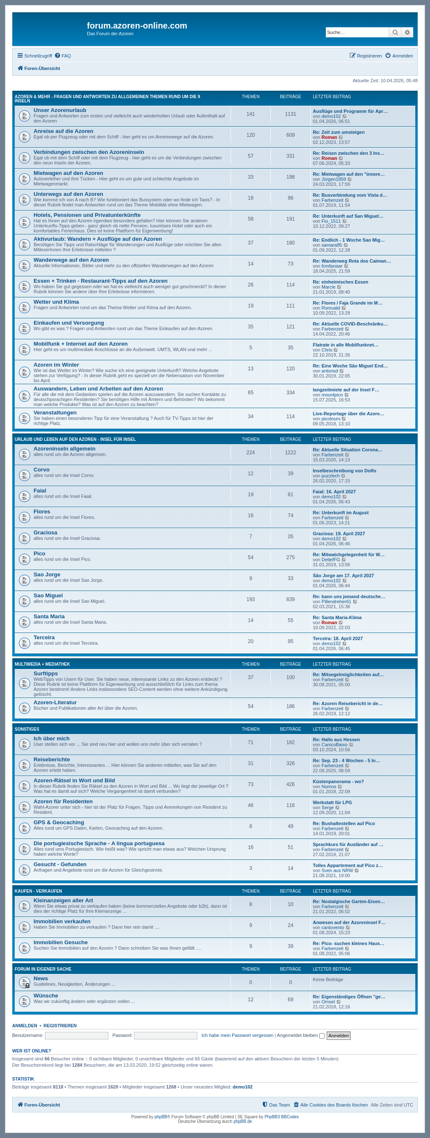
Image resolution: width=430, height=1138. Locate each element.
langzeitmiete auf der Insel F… (346, 389)
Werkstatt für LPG (332, 802)
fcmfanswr (332, 265)
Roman (329, 137)
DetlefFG (331, 559)
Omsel (328, 1001)
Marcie (329, 286)
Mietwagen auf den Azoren (68, 173)
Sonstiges (27, 729)
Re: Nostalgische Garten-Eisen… (349, 901)
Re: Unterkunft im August (341, 512)
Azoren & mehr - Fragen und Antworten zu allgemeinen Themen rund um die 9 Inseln (107, 98)
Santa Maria (49, 616)
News (41, 978)
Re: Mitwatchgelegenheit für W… (349, 554)
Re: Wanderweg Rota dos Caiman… (352, 260)
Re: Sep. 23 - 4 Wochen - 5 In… (346, 760)
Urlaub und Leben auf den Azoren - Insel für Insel (75, 439)
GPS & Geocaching (59, 822)
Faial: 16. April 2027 (334, 491)
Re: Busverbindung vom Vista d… (350, 195)
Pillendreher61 (336, 601)
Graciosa (45, 532)
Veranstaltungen (55, 412)
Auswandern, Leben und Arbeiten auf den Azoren (98, 388)
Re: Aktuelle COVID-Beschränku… (350, 323)
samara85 (332, 244)
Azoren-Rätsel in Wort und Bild (74, 780)
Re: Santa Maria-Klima (337, 617)
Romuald (331, 307)
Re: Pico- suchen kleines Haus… (349, 943)
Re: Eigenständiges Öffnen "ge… (349, 996)
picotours (331, 418)
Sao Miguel (48, 595)
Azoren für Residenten (63, 801)
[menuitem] (62, 56)
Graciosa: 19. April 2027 (339, 533)
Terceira (44, 637)
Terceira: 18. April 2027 (338, 638)
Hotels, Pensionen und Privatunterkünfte (87, 215)
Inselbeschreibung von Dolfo (344, 470)
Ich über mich (52, 738)
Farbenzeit (332, 200)
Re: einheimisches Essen (340, 281)
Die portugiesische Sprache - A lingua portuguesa (99, 843)
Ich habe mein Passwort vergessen (237, 1035)
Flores (42, 511)
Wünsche (46, 995)
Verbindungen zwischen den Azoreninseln (89, 152)
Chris (327, 349)
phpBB (161, 1117)
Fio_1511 (331, 221)
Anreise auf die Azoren (63, 131)
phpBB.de (242, 1121)
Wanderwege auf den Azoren (71, 260)
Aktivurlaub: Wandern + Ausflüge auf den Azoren (98, 239)
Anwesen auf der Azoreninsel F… (349, 922)
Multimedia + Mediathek (42, 664)
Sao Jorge (47, 574)
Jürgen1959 (334, 179)
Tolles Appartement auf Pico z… (348, 865)
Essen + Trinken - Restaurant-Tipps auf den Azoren (101, 281)
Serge (328, 807)
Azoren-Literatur (55, 702)
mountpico (332, 394)
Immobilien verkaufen (62, 921)
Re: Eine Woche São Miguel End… (350, 365)
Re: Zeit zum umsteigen (338, 132)
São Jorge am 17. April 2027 (343, 575)
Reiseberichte (52, 759)
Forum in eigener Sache (43, 969)
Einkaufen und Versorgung (69, 323)
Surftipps (46, 673)
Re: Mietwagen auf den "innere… (349, 174)
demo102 (331, 116)
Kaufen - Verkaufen (38, 891)
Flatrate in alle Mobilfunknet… (345, 344)
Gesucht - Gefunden (60, 864)
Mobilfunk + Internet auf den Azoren (81, 344)
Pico (39, 553)
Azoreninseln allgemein (64, 448)
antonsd (330, 370)
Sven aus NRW (337, 870)
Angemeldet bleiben (301, 1035)
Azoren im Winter (56, 365)
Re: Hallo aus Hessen (336, 739)
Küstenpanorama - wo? (338, 781)
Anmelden (24, 1025)
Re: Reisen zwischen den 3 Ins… (349, 153)
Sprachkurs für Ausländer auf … (348, 844)
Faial (40, 490)
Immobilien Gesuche (61, 942)
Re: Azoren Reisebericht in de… (348, 703)
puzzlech (331, 475)
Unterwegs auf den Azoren (68, 194)
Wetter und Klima (56, 302)
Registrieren (60, 1025)
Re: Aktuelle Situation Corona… (348, 449)
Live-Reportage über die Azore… (348, 413)
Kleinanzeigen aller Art (63, 900)
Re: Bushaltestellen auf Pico (344, 823)
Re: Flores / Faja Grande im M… (348, 302)
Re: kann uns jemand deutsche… (349, 596)
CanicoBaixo (335, 744)
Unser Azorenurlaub (60, 110)
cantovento (333, 927)
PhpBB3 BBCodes (282, 1117)
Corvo (42, 469)
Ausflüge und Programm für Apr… (350, 111)
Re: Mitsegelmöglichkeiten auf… (348, 674)
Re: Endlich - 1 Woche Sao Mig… (349, 239)
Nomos (329, 786)
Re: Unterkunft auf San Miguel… (348, 216)
